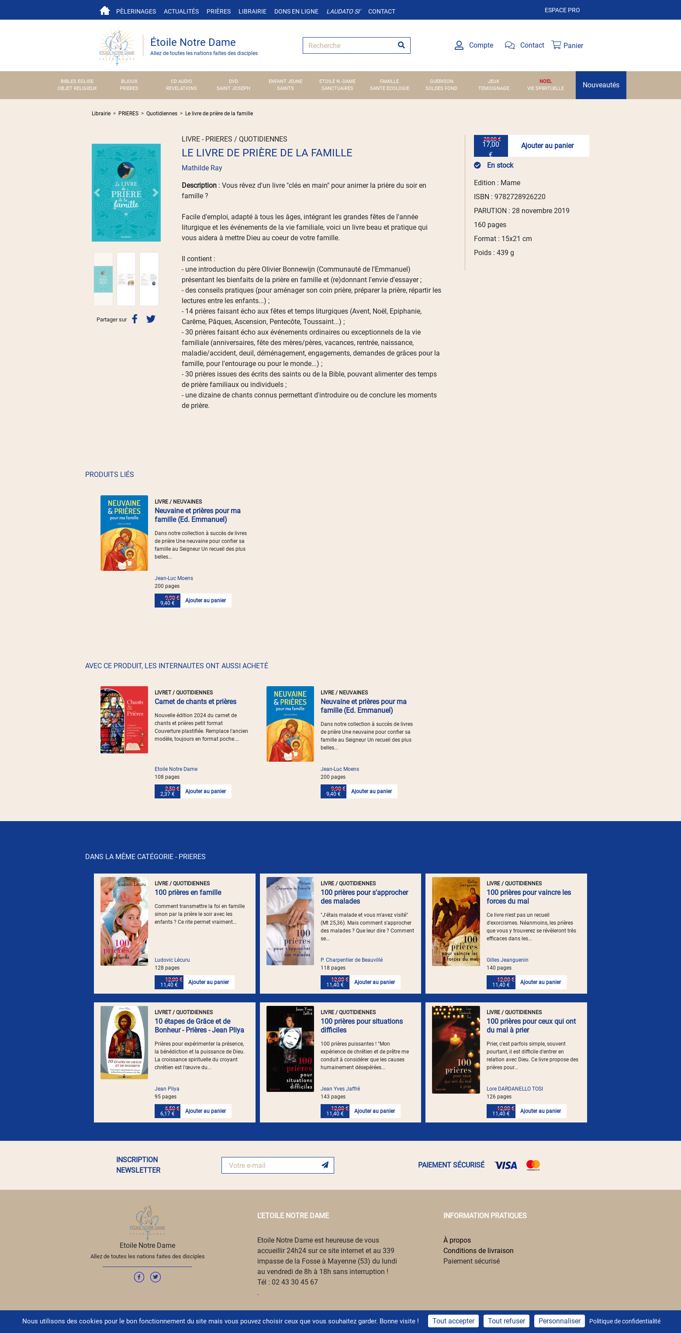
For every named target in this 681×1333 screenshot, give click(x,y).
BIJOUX (129, 81)
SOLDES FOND (441, 88)
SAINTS (285, 88)
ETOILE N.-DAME (337, 81)
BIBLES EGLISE (77, 81)
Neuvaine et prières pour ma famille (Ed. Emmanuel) (198, 515)
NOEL (545, 81)
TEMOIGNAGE (493, 88)
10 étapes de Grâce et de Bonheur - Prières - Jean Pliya (199, 1025)
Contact (381, 11)
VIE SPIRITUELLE (545, 88)
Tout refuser (506, 1321)
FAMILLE (389, 81)
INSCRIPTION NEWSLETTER (138, 1165)
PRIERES (129, 88)
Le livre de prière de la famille (219, 114)
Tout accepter (453, 1321)
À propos (457, 1240)
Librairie (252, 11)
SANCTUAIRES (337, 88)
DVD (233, 81)
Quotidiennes (161, 114)
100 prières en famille (188, 892)
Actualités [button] (181, 11)
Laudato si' (343, 11)
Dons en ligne (296, 11)
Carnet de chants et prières (195, 702)
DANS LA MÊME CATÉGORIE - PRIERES (145, 857)
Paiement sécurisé (471, 1261)
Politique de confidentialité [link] (624, 1321)
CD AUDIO (181, 81)
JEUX (493, 81)
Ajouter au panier (547, 146)
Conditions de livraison (478, 1251)
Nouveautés (601, 85)
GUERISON (441, 81)
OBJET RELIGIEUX (77, 88)
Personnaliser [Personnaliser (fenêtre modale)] (560, 1321)
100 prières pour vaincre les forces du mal (529, 896)
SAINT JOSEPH (233, 88)
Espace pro (562, 10)
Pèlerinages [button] (136, 11)
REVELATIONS (181, 88)
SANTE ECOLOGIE (389, 88)
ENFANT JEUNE (285, 81)
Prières (219, 11)
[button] (97, 192)
